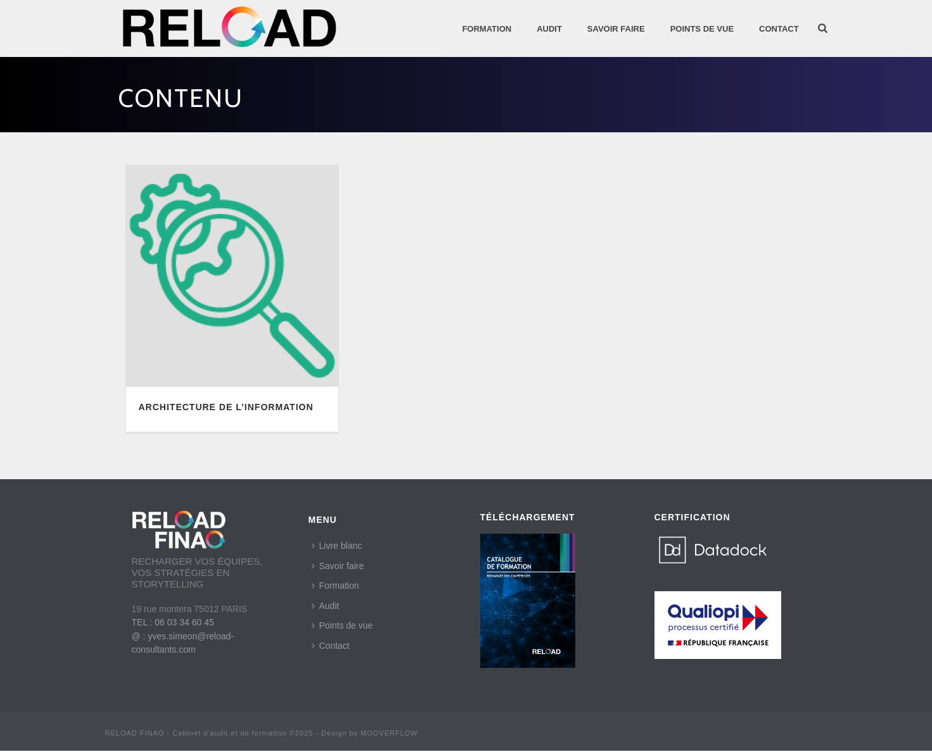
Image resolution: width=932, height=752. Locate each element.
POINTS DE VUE (702, 29)
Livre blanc (337, 546)
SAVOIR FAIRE (616, 29)
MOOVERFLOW (389, 733)
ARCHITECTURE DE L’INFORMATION (226, 407)
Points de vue (342, 625)
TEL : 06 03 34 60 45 (173, 622)
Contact (779, 29)
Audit (326, 606)
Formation (486, 29)
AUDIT (549, 29)
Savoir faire (338, 566)
